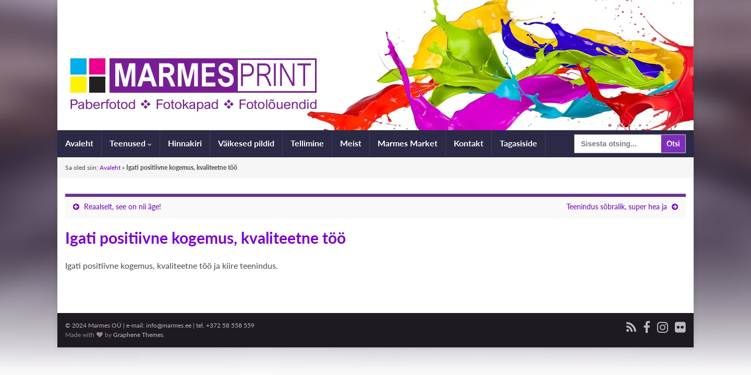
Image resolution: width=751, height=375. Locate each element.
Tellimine (307, 143)
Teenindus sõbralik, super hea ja (616, 206)
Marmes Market (408, 143)
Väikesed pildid (246, 143)
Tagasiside (518, 143)
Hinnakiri (185, 143)
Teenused (131, 143)
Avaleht (79, 143)
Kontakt (468, 143)
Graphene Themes (138, 335)
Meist (350, 143)
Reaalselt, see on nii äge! (122, 206)
